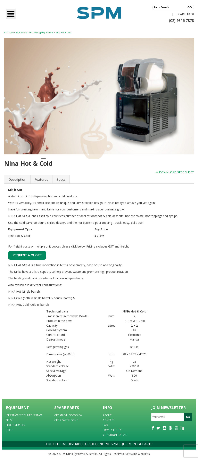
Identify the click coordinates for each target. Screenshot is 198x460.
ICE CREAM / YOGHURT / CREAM (24, 415)
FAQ (105, 425)
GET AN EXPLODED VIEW (68, 415)
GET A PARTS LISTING (66, 420)
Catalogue (9, 32)
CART (182, 14)
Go (188, 416)
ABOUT (107, 415)
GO (190, 7)
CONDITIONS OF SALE (115, 435)
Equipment (21, 32)
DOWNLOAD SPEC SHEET (175, 172)
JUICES (9, 430)
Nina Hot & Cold (63, 32)
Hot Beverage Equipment (41, 32)
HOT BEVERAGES (15, 425)
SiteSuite (131, 454)
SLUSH (9, 420)
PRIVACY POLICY (112, 430)
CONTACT (109, 420)
